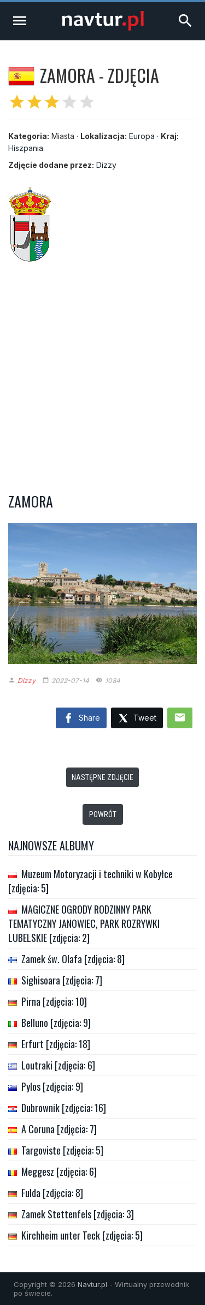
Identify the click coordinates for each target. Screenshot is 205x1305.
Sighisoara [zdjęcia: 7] (61, 980)
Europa (142, 136)
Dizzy (106, 165)
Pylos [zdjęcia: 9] (52, 1086)
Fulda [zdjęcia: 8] (52, 1193)
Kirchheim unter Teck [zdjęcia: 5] (82, 1235)
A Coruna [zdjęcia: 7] (59, 1129)
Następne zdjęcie (102, 777)
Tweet (137, 718)
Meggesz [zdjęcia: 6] (59, 1171)
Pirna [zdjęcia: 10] (54, 1001)
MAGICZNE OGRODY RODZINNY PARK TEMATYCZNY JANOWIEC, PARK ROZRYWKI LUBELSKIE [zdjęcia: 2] (84, 923)
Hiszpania (25, 148)
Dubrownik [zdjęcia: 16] (63, 1108)
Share (81, 718)
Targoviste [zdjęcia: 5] (62, 1150)
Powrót (102, 814)
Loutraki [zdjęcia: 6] (58, 1065)
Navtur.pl (92, 1284)
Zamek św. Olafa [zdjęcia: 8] (73, 959)
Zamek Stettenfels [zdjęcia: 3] (77, 1214)
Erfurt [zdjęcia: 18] (55, 1044)
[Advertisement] (102, 372)
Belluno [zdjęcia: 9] (56, 1023)
